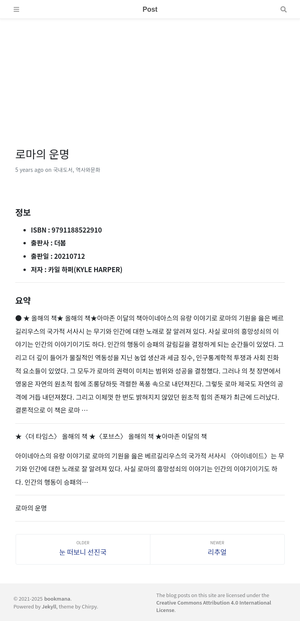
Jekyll (49, 606)
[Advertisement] (150, 73)
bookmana (57, 598)
